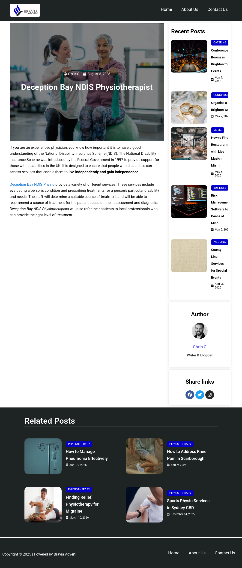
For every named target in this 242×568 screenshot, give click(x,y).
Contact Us (217, 9)
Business (219, 180)
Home (166, 9)
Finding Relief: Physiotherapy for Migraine (86, 505)
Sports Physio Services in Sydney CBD (188, 505)
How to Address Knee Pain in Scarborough (185, 455)
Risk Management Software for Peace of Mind (222, 202)
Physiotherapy (79, 440)
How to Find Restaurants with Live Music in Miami (221, 148)
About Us (189, 9)
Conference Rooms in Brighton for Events (220, 60)
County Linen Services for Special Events (218, 259)
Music (217, 126)
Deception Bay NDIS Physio (32, 184)
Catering (219, 42)
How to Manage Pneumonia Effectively (83, 455)
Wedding (219, 234)
